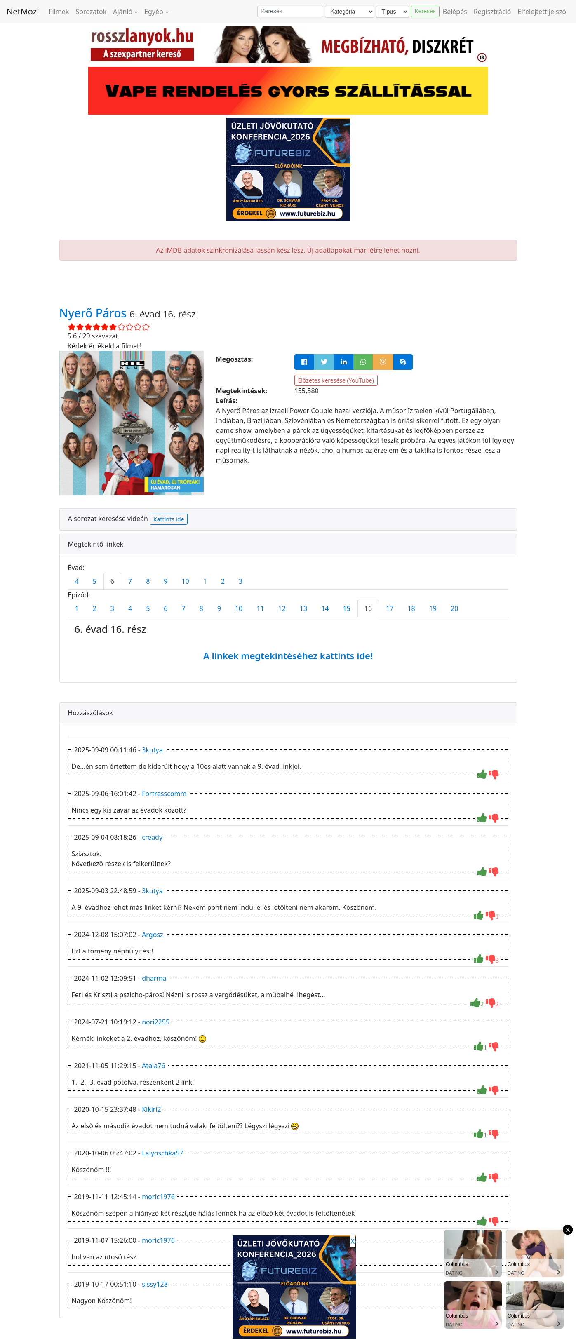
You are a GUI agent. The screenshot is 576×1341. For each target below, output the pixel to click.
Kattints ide (168, 519)
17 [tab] (389, 608)
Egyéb (153, 11)
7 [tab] (130, 581)
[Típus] (392, 12)
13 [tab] (303, 608)
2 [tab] (223, 581)
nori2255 (155, 1021)
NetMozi (23, 11)
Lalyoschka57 (162, 1153)
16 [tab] (368, 608)
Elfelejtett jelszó (542, 11)
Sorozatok (90, 11)
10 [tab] (185, 581)
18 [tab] (411, 608)
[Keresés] (290, 11)
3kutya (152, 749)
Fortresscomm (164, 793)
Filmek (59, 11)
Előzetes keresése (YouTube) (336, 380)
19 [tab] (433, 608)
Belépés (455, 11)
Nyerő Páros (94, 313)
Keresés (424, 11)
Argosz (152, 934)
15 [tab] (346, 608)
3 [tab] (240, 581)
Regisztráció (492, 11)
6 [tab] (112, 581)
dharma (154, 978)
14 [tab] (325, 608)
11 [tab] (260, 608)
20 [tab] (454, 608)
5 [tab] (94, 581)
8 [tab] (148, 581)
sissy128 (155, 1284)
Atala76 (153, 1065)
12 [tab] (282, 608)
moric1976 (158, 1196)
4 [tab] (77, 581)
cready (152, 837)
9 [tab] (165, 581)
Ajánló (122, 11)
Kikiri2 (151, 1109)
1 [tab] (205, 581)
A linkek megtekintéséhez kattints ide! (288, 655)
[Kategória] (349, 12)
